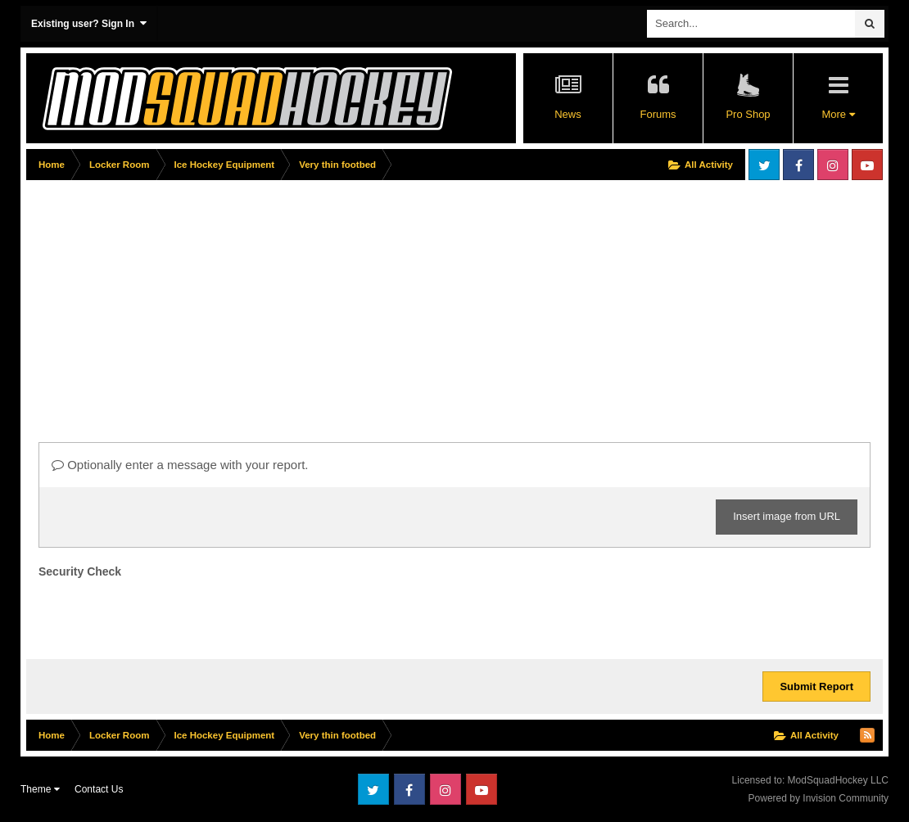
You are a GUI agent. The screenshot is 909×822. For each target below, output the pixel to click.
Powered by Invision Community (818, 798)
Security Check (79, 571)
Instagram (832, 164)
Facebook (798, 164)
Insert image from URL (786, 516)
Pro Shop (748, 114)
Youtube (867, 164)
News (567, 114)
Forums (658, 114)
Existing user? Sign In (89, 23)
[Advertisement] (324, 300)
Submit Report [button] (816, 686)
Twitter (764, 164)
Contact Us (99, 789)
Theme (40, 789)
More (837, 114)
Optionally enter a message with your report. (180, 465)
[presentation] (162, 615)
